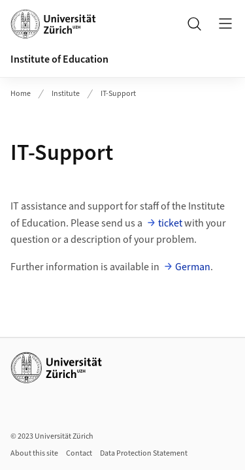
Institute (66, 93)
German (192, 267)
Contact (79, 453)
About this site (34, 453)
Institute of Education (59, 59)
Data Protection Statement (144, 453)
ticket (170, 223)
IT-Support (118, 93)
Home (20, 93)
